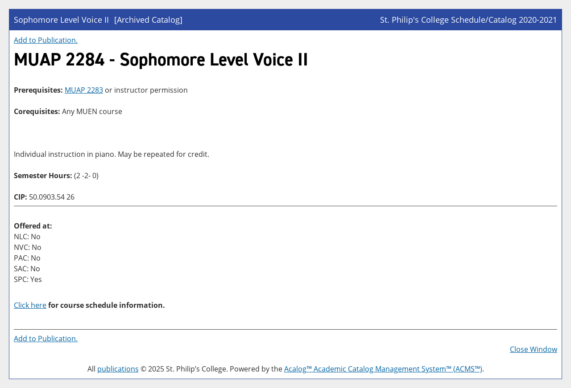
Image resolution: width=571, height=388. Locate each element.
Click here (30, 305)
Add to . (46, 40)
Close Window (533, 349)
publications (118, 369)
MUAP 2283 (84, 90)
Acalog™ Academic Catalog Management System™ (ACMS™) (383, 369)
